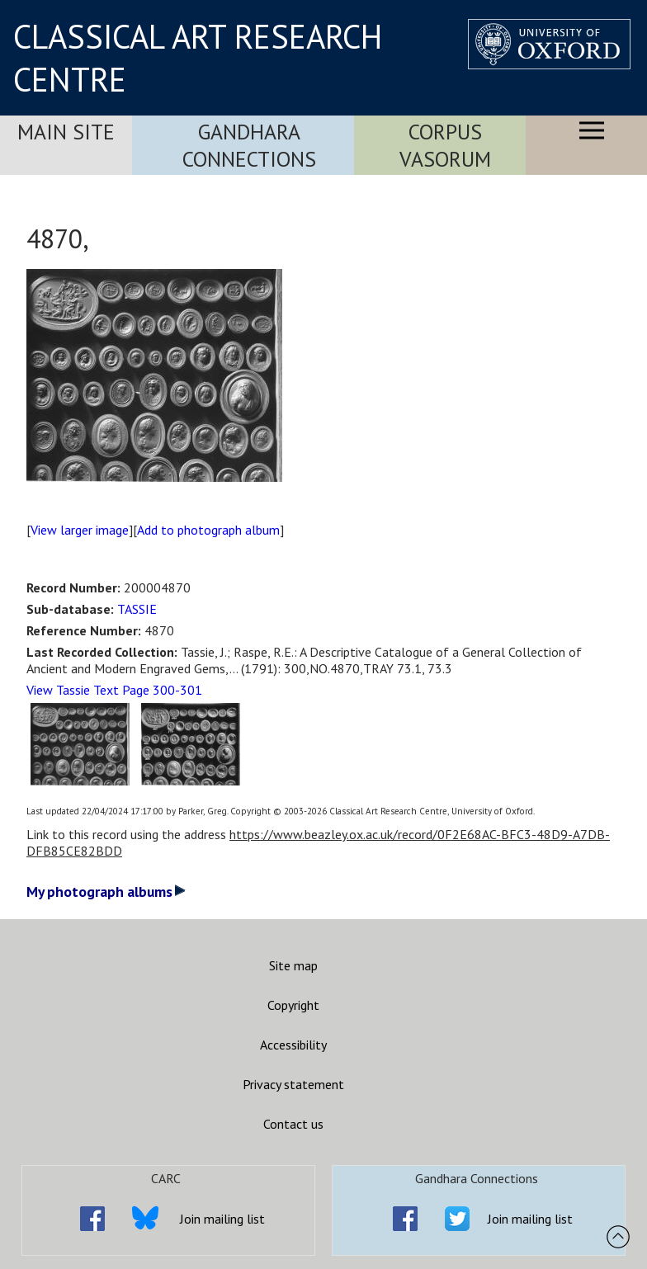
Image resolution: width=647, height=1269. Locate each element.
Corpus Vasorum (445, 145)
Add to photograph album (208, 529)
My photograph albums (106, 891)
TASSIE (137, 609)
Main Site (66, 131)
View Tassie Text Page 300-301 (114, 690)
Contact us (293, 1124)
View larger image (80, 529)
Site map (293, 965)
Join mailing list (222, 1218)
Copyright (293, 1005)
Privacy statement (293, 1084)
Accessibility (293, 1044)
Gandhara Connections (249, 145)
